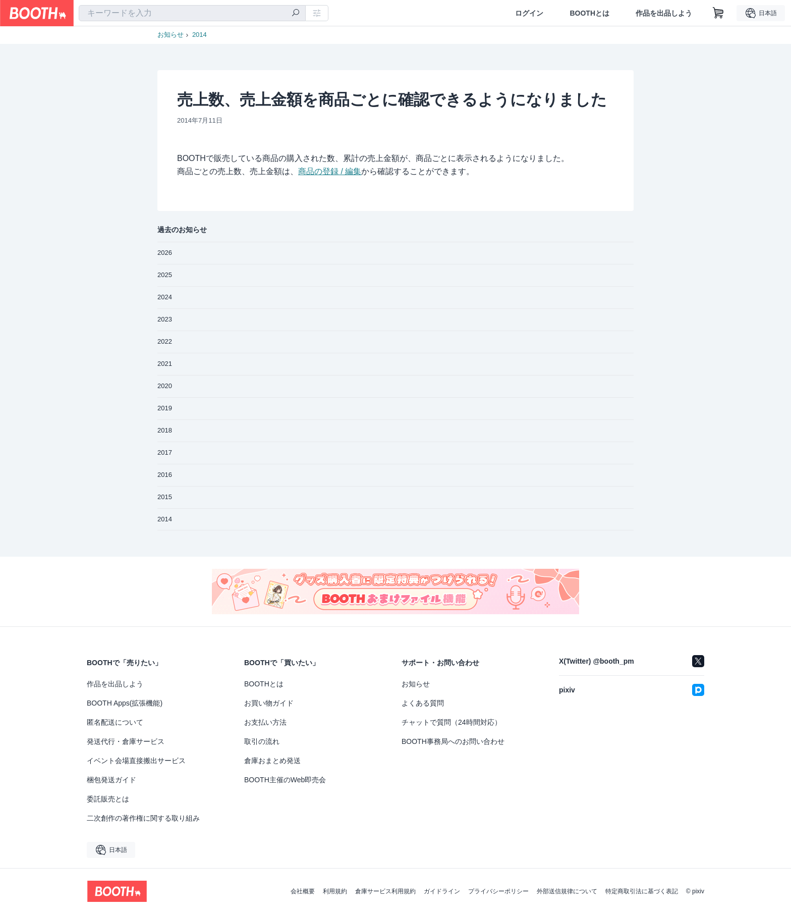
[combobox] (192, 13)
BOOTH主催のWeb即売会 (285, 780)
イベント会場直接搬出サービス (136, 761)
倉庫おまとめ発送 (272, 761)
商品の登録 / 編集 (329, 171)
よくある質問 (423, 703)
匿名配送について (115, 722)
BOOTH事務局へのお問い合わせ (453, 741)
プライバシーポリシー (498, 891)
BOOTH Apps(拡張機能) (124, 703)
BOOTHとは (589, 13)
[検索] (296, 14)
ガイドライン (442, 891)
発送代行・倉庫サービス (125, 741)
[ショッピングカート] (718, 13)
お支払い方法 (265, 722)
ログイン (529, 13)
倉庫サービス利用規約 (385, 891)
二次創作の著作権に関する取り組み (143, 818)
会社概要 (303, 891)
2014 (199, 34)
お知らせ (170, 34)
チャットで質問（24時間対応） (451, 722)
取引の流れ (261, 741)
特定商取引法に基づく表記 (641, 891)
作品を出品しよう (664, 13)
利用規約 (335, 891)
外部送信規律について (567, 891)
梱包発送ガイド (111, 780)
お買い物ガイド (269, 703)
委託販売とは (108, 799)
